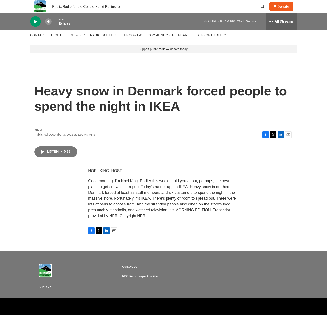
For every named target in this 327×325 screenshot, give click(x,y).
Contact (38, 45)
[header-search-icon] (264, 11)
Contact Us (129, 276)
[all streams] (281, 31)
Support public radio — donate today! (163, 59)
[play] (35, 31)
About (56, 45)
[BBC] (136, 316)
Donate (286, 11)
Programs (133, 45)
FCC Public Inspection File (140, 286)
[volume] (48, 31)
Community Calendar (167, 45)
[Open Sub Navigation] (65, 45)
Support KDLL (209, 45)
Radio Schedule (105, 45)
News (76, 45)
